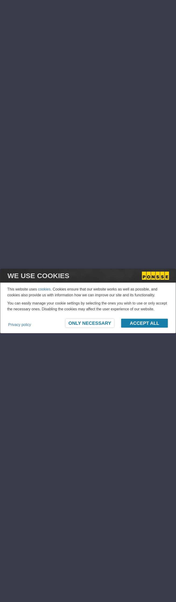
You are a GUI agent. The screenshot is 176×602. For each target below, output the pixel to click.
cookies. (45, 289)
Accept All (144, 323)
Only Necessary (89, 323)
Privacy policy (19, 325)
